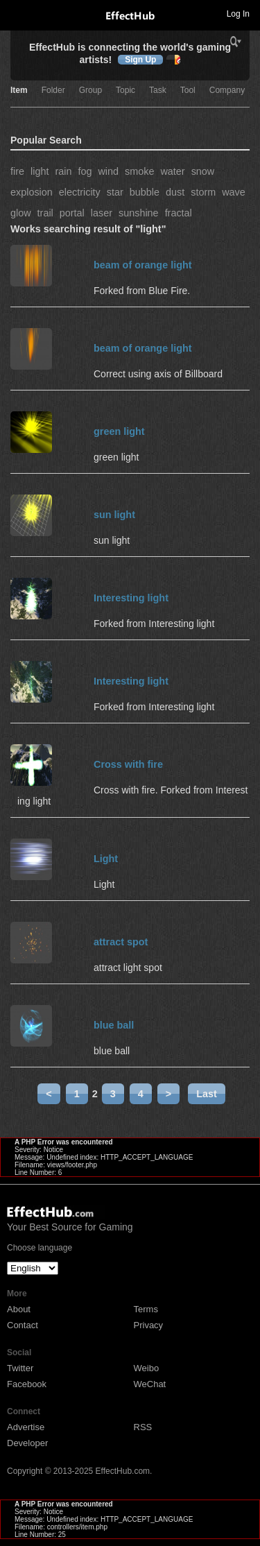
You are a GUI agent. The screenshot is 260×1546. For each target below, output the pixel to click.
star (115, 192)
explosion (31, 192)
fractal (178, 212)
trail (45, 212)
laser (101, 212)
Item (19, 90)
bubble (144, 192)
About (19, 1309)
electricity (80, 192)
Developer (27, 1443)
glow (20, 212)
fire (17, 171)
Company (227, 90)
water (172, 171)
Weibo (146, 1368)
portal (72, 212)
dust (175, 192)
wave (233, 192)
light (40, 171)
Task (157, 90)
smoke (139, 171)
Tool (188, 90)
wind (108, 171)
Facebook (26, 1384)
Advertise (25, 1427)
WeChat (150, 1384)
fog (85, 171)
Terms (146, 1309)
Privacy (149, 1325)
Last (206, 1093)
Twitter (20, 1368)
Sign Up (140, 60)
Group (90, 90)
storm (203, 192)
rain (63, 171)
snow (203, 171)
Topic (125, 90)
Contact (22, 1325)
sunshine (139, 212)
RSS (143, 1427)
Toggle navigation (16, 13)
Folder (53, 90)
